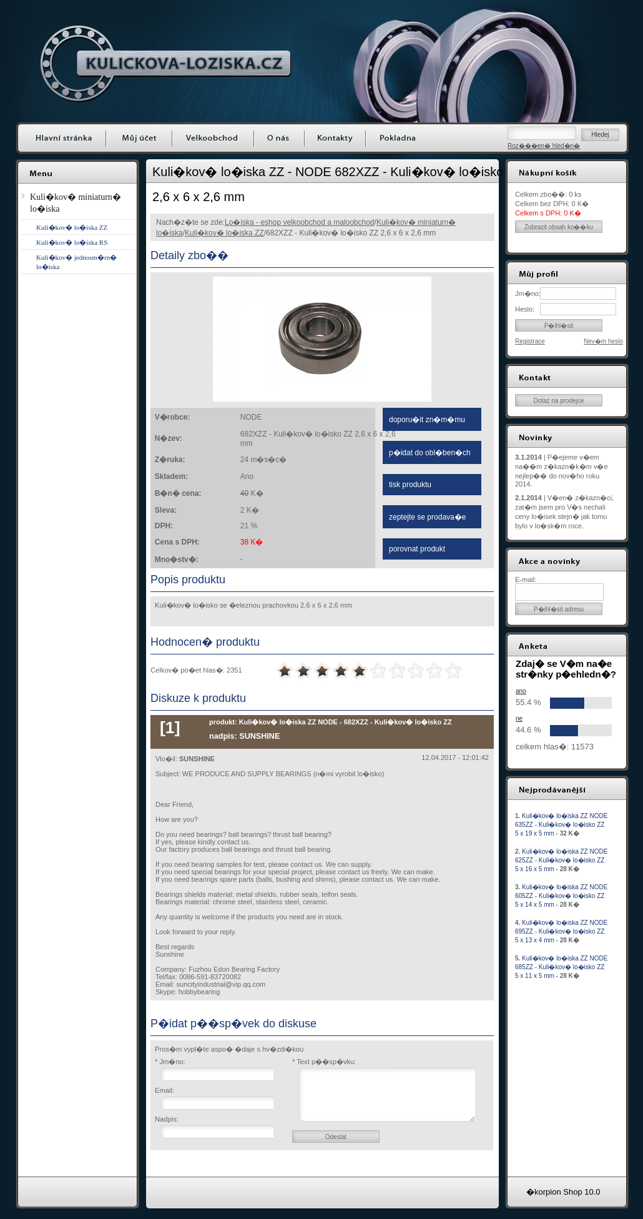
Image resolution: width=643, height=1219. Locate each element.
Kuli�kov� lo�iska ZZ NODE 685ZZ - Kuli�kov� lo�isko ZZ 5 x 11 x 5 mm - (561, 967)
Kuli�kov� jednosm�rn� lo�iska (76, 262)
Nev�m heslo (603, 341)
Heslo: (524, 309)
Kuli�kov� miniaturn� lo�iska (75, 203)
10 (453, 671)
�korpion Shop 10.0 (563, 1192)
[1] (170, 727)
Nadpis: (167, 1119)
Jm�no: (527, 293)
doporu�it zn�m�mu (427, 419)
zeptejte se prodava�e (427, 517)
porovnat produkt (417, 549)
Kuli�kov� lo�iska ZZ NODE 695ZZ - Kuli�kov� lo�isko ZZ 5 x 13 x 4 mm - (561, 931)
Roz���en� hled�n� (544, 145)
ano (521, 691)
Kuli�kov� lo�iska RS (71, 242)
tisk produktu (410, 484)
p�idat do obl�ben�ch (430, 452)
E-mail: (525, 579)
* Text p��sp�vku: (324, 1061)
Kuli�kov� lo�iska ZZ (224, 233)
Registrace (530, 341)
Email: (164, 1090)
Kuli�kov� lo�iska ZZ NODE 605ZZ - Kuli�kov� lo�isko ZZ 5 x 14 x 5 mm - (561, 896)
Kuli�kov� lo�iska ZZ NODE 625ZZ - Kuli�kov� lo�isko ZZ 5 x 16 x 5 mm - (561, 860)
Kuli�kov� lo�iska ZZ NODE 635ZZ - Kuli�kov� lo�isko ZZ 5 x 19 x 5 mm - (561, 824)
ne (519, 718)
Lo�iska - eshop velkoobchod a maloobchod (299, 222)
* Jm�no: (170, 1061)
